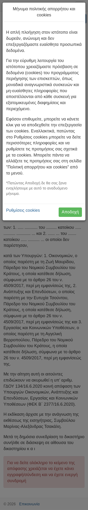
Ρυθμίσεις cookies (23, 210)
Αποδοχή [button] (70, 212)
